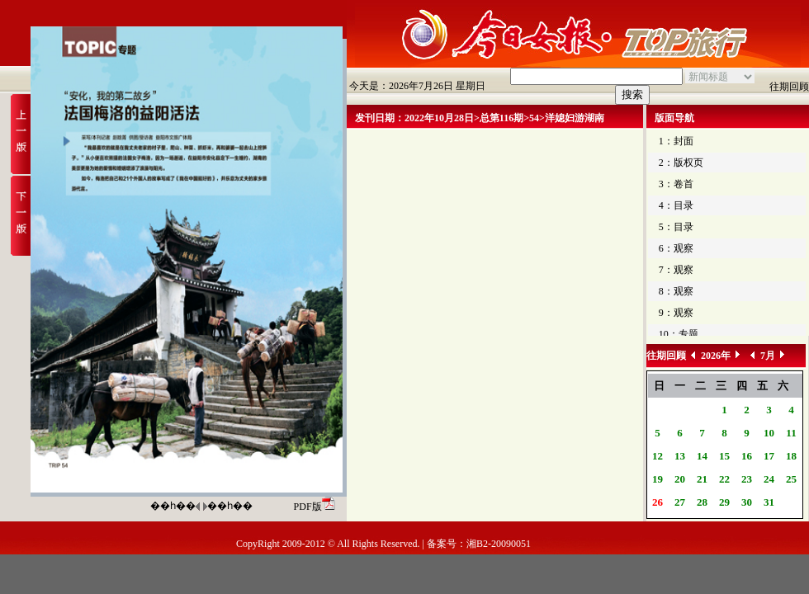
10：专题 (678, 334)
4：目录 (676, 205)
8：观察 (676, 291)
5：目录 (676, 227)
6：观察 (676, 248)
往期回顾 (789, 86)
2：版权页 (681, 162)
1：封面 (676, 141)
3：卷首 (676, 184)
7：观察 (676, 270)
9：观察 (676, 312)
